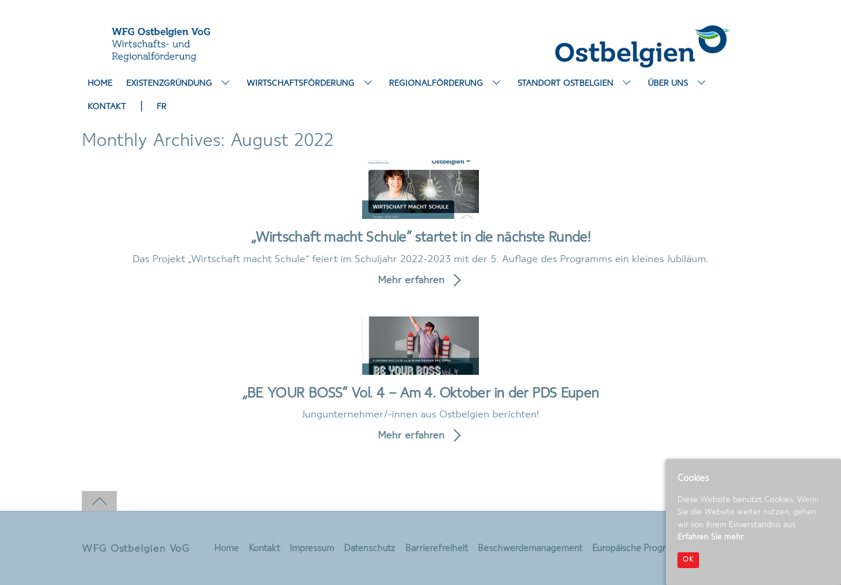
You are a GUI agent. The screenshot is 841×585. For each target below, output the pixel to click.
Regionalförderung (446, 84)
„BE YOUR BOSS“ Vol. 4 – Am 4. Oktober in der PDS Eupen (420, 393)
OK (688, 559)
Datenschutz (369, 548)
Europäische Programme (641, 548)
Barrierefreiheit (436, 548)
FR (161, 107)
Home (100, 83)
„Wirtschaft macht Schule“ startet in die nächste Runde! (420, 238)
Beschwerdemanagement (530, 548)
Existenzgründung (179, 84)
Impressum (312, 548)
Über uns (678, 84)
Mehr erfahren (411, 280)
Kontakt (107, 107)
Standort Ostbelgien (575, 84)
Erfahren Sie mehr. (711, 537)
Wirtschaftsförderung (310, 84)
